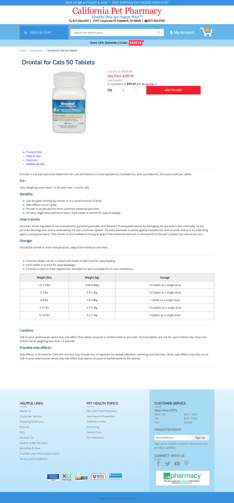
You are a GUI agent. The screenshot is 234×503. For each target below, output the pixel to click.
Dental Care (94, 432)
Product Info (34, 152)
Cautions (31, 160)
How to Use (33, 156)
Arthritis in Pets (96, 421)
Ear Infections (95, 437)
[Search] (111, 32)
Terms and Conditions (33, 459)
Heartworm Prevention (101, 416)
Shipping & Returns (32, 421)
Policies (24, 427)
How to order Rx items (34, 443)
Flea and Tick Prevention (102, 411)
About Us (25, 411)
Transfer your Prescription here (39, 453)
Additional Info (35, 164)
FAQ (22, 432)
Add (173, 90)
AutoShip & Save (30, 448)
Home (23, 50)
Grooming (93, 427)
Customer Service (31, 416)
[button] (154, 84)
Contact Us (26, 437)
